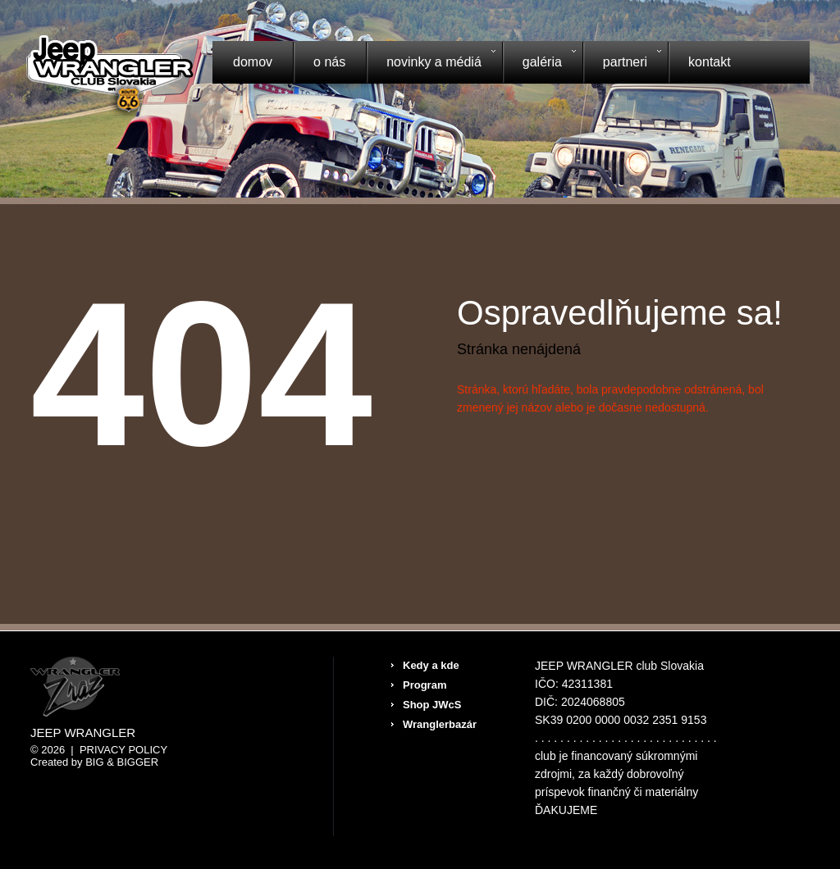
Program (424, 685)
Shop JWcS (432, 704)
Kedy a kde (431, 665)
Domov (252, 62)
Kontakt (709, 62)
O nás (329, 62)
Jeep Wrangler (82, 732)
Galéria (539, 64)
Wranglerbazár (440, 724)
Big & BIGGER (121, 762)
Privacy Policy (123, 750)
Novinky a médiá (430, 64)
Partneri (621, 64)
